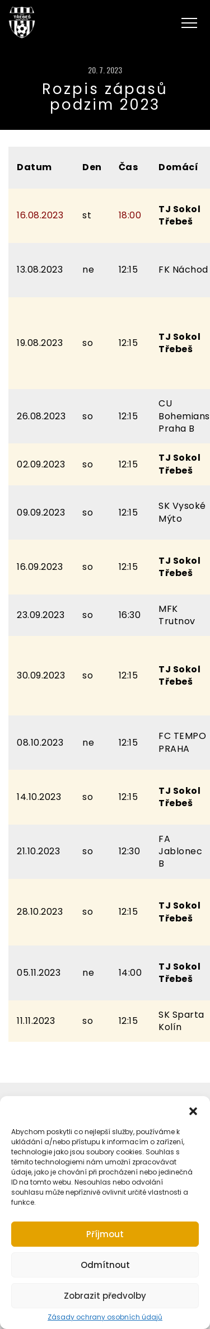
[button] (193, 1110)
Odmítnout (105, 1265)
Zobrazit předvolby (105, 1296)
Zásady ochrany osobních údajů (105, 1317)
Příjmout (105, 1234)
